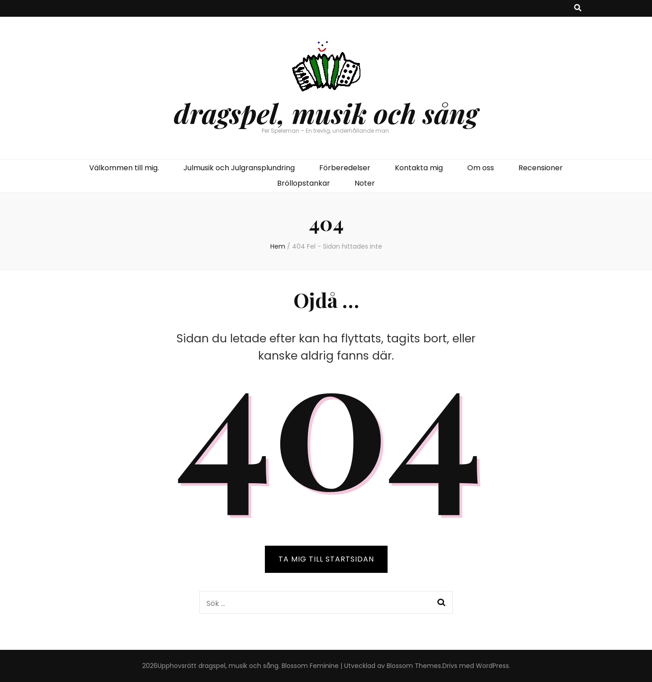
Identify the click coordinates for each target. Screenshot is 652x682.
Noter (365, 183)
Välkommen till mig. (124, 168)
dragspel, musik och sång (326, 113)
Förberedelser (344, 168)
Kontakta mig (419, 168)
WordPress (492, 665)
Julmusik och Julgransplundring (239, 168)
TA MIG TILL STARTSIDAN (326, 559)
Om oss (480, 168)
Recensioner (540, 168)
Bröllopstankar (303, 183)
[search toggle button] (577, 8)
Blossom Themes (414, 665)
